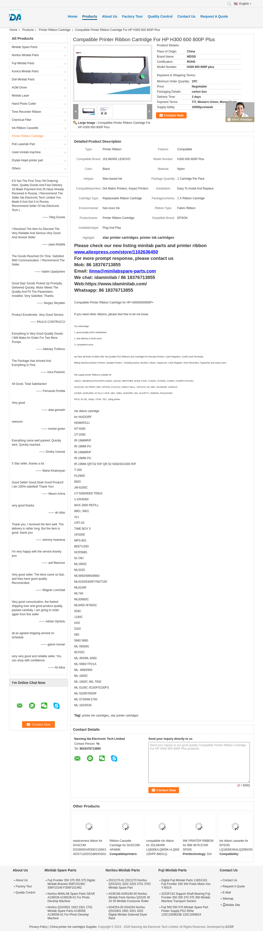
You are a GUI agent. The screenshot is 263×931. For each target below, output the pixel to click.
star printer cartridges (124, 715)
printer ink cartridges (95, 715)
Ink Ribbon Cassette (25, 128)
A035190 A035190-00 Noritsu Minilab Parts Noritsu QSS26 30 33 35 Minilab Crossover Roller (129, 897)
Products (89, 16)
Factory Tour (132, 16)
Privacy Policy (38, 927)
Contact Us (186, 16)
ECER (230, 927)
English (245, 3)
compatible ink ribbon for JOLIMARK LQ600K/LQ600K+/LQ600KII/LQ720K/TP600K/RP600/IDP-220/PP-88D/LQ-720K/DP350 (162, 849)
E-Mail (227, 892)
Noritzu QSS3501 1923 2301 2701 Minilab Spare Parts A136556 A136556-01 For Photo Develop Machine (70, 913)
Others (16, 168)
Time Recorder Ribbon (26, 111)
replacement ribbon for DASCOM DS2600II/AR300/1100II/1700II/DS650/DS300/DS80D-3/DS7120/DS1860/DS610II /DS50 (89, 849)
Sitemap (228, 898)
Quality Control (160, 16)
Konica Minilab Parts (25, 71)
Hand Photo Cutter (24, 103)
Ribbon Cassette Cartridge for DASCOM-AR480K (125, 845)
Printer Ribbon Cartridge (54, 30)
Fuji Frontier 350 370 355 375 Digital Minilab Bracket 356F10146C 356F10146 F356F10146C (71, 884)
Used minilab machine (26, 152)
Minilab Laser (20, 95)
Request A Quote (214, 16)
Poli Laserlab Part (23, 144)
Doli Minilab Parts (23, 79)
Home (72, 16)
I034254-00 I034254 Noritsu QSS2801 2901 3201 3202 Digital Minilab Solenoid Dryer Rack (127, 913)
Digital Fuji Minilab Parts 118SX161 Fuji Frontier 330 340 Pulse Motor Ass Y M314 (186, 884)
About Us (109, 16)
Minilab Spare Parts (24, 47)
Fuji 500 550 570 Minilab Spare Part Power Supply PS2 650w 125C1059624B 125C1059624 (184, 911)
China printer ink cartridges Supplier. (74, 927)
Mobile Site (231, 905)
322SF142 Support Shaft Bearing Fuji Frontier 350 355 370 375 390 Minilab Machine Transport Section (185, 897)
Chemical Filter (21, 120)
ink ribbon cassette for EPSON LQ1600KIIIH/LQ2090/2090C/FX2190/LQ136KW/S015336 (235, 845)
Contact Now (173, 115)
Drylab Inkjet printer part (27, 160)
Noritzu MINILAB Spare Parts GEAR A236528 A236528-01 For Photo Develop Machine (71, 897)
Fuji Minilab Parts (23, 63)
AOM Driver (19, 87)
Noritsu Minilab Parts (25, 55)
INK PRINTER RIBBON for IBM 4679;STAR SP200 (198, 845)
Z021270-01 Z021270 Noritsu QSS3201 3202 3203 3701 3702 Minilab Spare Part (129, 884)
